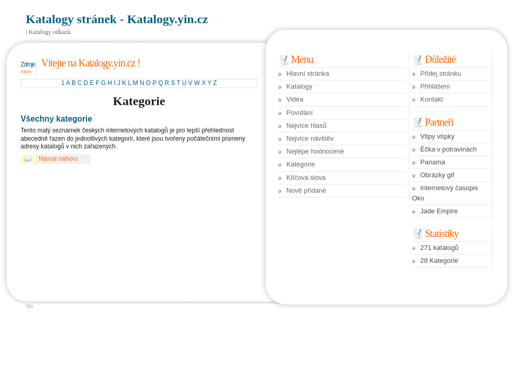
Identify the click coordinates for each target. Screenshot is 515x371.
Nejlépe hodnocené (315, 151)
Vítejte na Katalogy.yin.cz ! (90, 63)
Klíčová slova (306, 177)
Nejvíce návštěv (310, 138)
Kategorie (300, 164)
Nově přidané (306, 190)
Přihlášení (435, 86)
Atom (26, 71)
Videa (294, 99)
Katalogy (299, 86)
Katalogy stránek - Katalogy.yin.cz (117, 19)
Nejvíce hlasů (306, 125)
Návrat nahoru (58, 158)
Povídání (299, 112)
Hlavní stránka (307, 73)
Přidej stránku (440, 73)
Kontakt (431, 99)
